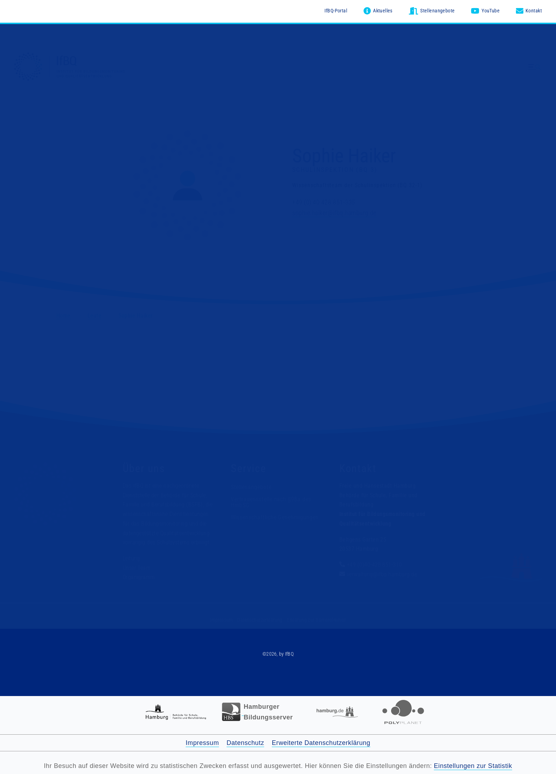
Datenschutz (245, 742)
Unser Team (137, 568)
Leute (94, 315)
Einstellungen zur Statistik (473, 765)
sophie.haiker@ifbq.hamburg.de (334, 213)
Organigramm (139, 577)
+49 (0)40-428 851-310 (374, 564)
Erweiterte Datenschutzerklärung (321, 742)
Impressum (221, 620)
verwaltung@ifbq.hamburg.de (382, 574)
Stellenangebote (251, 487)
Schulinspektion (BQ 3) (334, 170)
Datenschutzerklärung (259, 620)
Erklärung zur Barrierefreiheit (316, 620)
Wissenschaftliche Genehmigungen (275, 517)
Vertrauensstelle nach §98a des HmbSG (271, 502)
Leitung (131, 558)
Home (63, 315)
